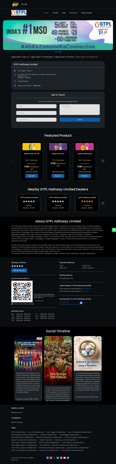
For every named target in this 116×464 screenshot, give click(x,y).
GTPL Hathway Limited (29, 198)
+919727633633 (23, 81)
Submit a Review (19, 271)
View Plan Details (31, 171)
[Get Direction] (81, 305)
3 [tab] (61, 51)
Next (103, 161)
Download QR (39, 301)
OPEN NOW (37, 86)
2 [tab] (59, 51)
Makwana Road (16, 413)
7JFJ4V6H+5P (64, 303)
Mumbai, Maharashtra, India (69, 305)
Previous (13, 161)
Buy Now (31, 176)
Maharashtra (87, 289)
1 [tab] (55, 51)
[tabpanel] (58, 35)
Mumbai (86, 292)
